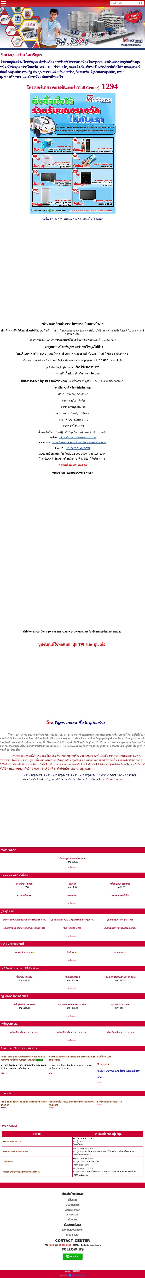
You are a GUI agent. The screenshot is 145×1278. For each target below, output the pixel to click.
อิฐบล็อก (72, 884)
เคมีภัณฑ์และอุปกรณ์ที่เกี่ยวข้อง (20, 968)
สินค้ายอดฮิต (8, 850)
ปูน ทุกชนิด (7, 911)
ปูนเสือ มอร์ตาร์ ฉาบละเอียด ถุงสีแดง (120, 928)
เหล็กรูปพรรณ (9, 1023)
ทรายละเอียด (22, 895)
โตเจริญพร (34, 55)
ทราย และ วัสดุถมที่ (12, 943)
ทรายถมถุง (118, 952)
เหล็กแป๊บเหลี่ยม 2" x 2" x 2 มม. (120, 1032)
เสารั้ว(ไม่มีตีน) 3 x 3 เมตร (24, 1005)
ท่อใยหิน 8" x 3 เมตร (120, 1005)
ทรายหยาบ (72, 895)
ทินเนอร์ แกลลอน (72, 977)
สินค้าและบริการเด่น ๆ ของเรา (19, 1048)
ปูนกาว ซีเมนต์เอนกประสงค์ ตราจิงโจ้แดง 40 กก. (24, 920)
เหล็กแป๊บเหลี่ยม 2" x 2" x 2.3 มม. (72, 1032)
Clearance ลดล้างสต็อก (14, 875)
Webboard (9, 1126)
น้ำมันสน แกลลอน (24, 977)
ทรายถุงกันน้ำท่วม (22, 952)
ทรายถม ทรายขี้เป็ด (120, 895)
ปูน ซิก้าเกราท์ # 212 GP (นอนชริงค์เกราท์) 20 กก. (72, 920)
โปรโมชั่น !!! (8, 1162)
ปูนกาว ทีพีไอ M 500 (72, 928)
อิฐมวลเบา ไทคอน (24, 884)
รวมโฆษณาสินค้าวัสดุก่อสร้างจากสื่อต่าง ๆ (20, 1172)
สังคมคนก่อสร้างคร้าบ (12, 1142)
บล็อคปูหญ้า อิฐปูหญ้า (120, 884)
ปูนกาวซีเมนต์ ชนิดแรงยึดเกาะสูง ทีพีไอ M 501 (24, 928)
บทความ (6, 1093)
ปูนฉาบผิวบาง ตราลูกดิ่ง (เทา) (120, 920)
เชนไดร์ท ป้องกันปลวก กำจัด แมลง (120, 977)
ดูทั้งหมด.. (72, 867)
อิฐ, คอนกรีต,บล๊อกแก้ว (14, 996)
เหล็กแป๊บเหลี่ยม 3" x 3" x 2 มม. (24, 1032)
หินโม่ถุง (70, 952)
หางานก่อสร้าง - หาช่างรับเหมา (15, 1152)
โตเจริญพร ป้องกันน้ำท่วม (71, 858)
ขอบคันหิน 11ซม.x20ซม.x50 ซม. (72, 1005)
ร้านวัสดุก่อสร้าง (13, 55)
